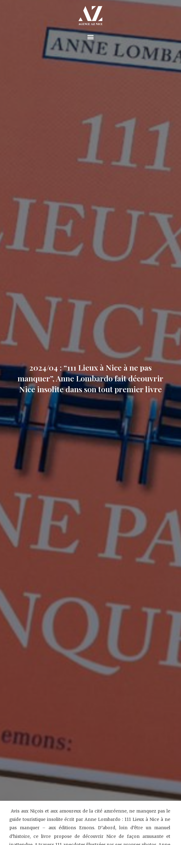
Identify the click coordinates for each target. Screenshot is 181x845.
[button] (91, 37)
